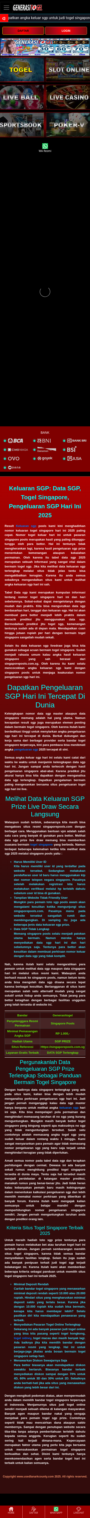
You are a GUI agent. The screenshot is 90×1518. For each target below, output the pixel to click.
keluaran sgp (68, 1107)
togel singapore (41, 844)
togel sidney (22, 1338)
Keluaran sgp (26, 526)
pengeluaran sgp (26, 749)
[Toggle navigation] (6, 7)
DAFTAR (23, 30)
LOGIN (66, 30)
